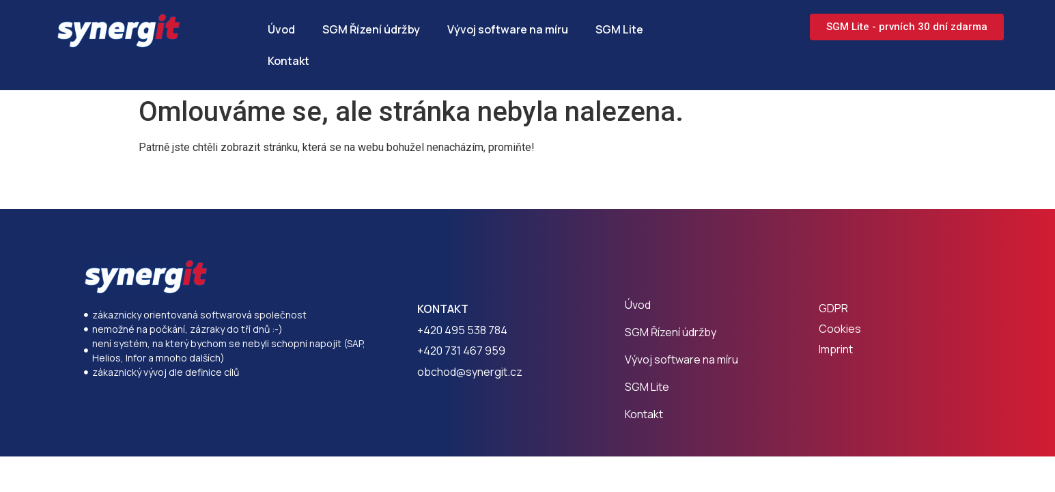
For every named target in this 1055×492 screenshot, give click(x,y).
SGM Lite (619, 29)
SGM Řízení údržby (371, 29)
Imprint (836, 349)
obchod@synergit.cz (469, 371)
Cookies (840, 328)
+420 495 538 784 (462, 330)
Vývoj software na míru (507, 29)
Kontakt (288, 60)
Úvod (281, 29)
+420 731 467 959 (461, 350)
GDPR (833, 308)
